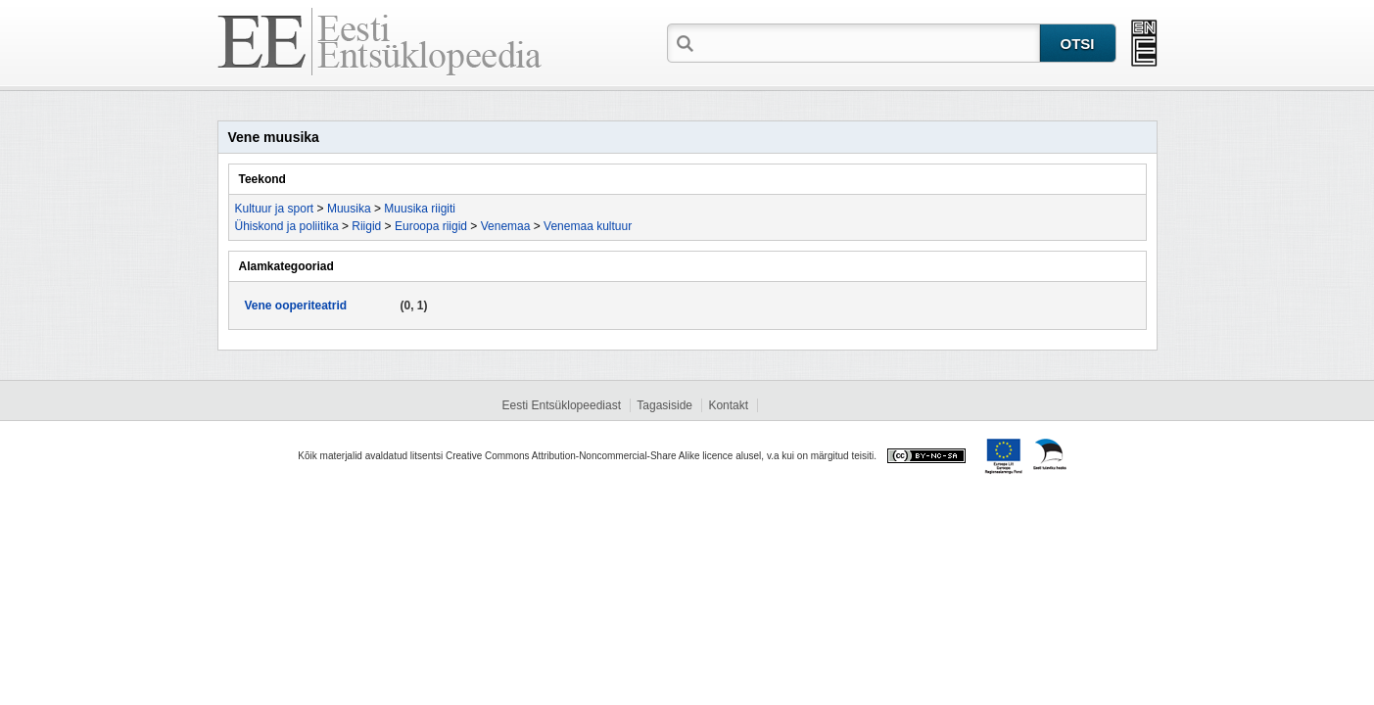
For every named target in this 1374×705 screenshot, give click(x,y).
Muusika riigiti (419, 208)
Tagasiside (664, 405)
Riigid (366, 226)
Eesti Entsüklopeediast (561, 405)
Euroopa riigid (431, 226)
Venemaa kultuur (588, 226)
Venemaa (506, 226)
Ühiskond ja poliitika (287, 226)
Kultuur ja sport (274, 208)
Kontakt (728, 405)
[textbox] (868, 42)
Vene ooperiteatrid (296, 305)
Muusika (349, 208)
